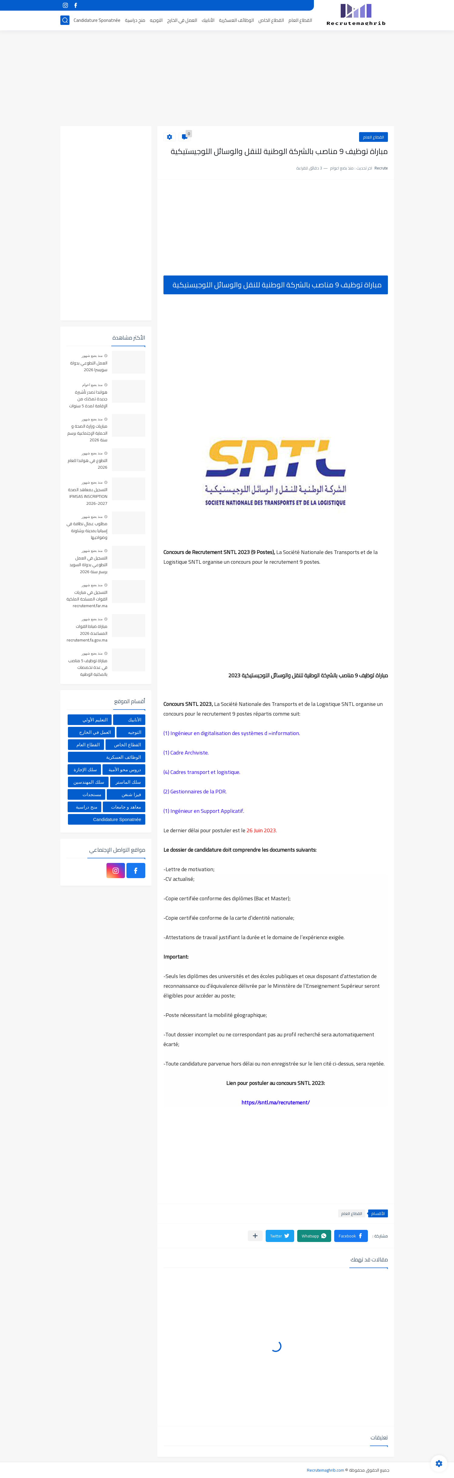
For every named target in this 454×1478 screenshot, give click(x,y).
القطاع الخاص (271, 20)
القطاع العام (300, 20)
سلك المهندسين (88, 782)
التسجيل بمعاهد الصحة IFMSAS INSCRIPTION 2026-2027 (87, 496)
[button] (351, 1236)
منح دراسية (135, 20)
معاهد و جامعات (126, 806)
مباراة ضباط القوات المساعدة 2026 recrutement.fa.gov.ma (87, 633)
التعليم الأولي (95, 719)
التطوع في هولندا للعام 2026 (87, 464)
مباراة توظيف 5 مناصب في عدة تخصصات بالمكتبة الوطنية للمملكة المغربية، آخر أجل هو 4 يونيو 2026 (87, 667)
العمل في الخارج (182, 20)
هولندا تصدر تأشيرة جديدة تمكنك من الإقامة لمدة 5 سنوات (88, 399)
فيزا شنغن (131, 794)
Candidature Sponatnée (97, 20)
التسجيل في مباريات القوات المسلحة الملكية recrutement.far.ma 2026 (86, 599)
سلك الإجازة (85, 769)
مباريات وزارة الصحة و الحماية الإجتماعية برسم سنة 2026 (87, 433)
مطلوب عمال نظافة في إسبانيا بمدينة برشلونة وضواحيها (86, 530)
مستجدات (91, 794)
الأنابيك (208, 20)
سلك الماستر (128, 782)
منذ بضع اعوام (92, 385)
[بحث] (64, 20)
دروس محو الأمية (125, 769)
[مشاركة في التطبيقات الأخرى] (255, 1235)
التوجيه (156, 20)
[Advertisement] (227, 78)
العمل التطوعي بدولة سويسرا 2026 (88, 367)
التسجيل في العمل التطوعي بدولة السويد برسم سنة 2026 (88, 565)
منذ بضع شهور (92, 356)
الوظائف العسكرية (236, 20)
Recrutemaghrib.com (325, 1470)
